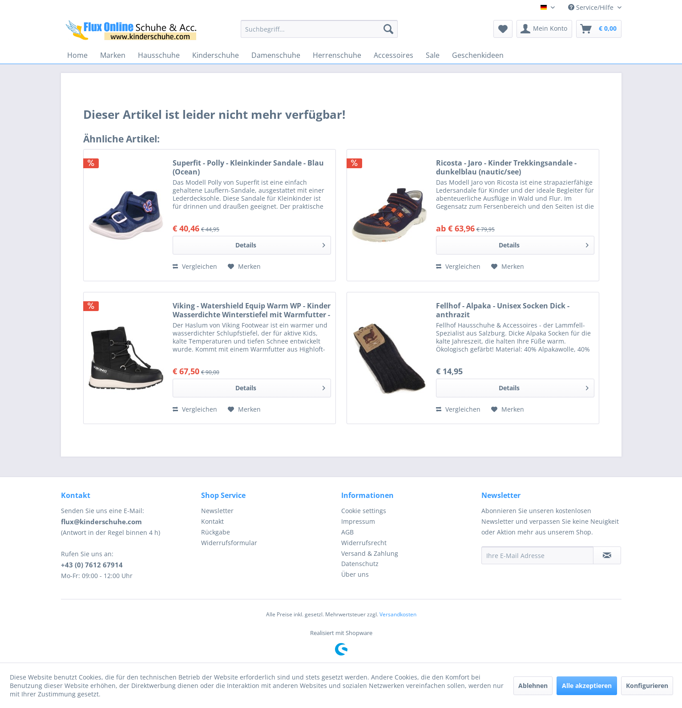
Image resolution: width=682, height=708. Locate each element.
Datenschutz (360, 563)
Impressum (358, 521)
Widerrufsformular (229, 542)
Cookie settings (363, 510)
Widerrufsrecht (364, 542)
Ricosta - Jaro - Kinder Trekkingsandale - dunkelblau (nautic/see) (506, 167)
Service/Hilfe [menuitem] (591, 7)
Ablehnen (533, 685)
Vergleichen (195, 266)
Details (280, 243)
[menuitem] (319, 29)
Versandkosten (397, 614)
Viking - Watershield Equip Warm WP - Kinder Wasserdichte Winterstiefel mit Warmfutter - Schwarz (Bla (252, 310)
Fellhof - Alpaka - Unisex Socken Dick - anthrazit (502, 310)
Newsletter (217, 510)
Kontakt (212, 521)
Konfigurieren (647, 685)
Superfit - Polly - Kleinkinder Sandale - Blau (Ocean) (248, 167)
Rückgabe (215, 532)
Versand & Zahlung (369, 553)
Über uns (355, 574)
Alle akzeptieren (587, 685)
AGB (347, 532)
